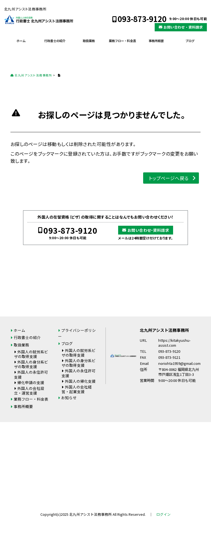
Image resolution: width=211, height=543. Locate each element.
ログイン (163, 514)
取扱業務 (89, 40)
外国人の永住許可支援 (31, 374)
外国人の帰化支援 (80, 381)
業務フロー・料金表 (122, 40)
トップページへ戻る (169, 178)
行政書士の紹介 (54, 40)
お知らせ (69, 397)
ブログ (190, 40)
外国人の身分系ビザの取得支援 (31, 364)
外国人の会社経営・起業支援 (77, 389)
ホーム (21, 40)
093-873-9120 (142, 19)
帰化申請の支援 (30, 382)
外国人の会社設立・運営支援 (29, 390)
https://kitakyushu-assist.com (174, 343)
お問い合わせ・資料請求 (183, 27)
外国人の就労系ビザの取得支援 (31, 354)
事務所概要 (156, 40)
